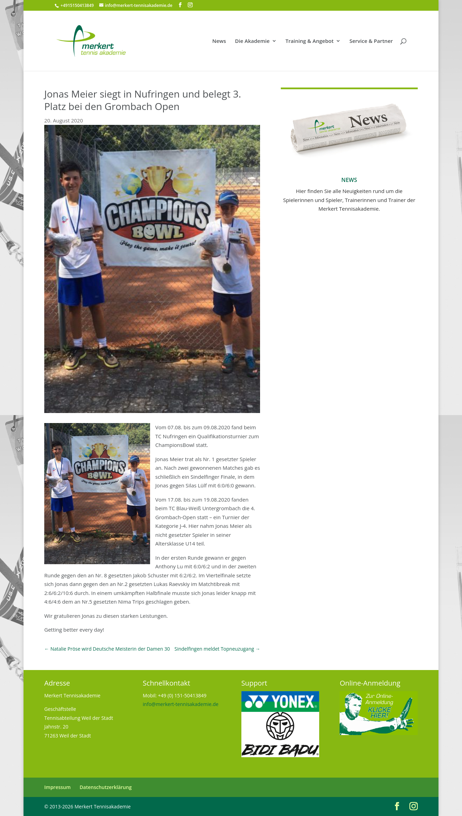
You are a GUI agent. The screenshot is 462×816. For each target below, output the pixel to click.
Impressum (57, 787)
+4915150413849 (76, 5)
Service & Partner (371, 41)
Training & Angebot (309, 41)
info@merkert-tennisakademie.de (181, 704)
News (219, 41)
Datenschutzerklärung (105, 787)
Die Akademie (252, 41)
